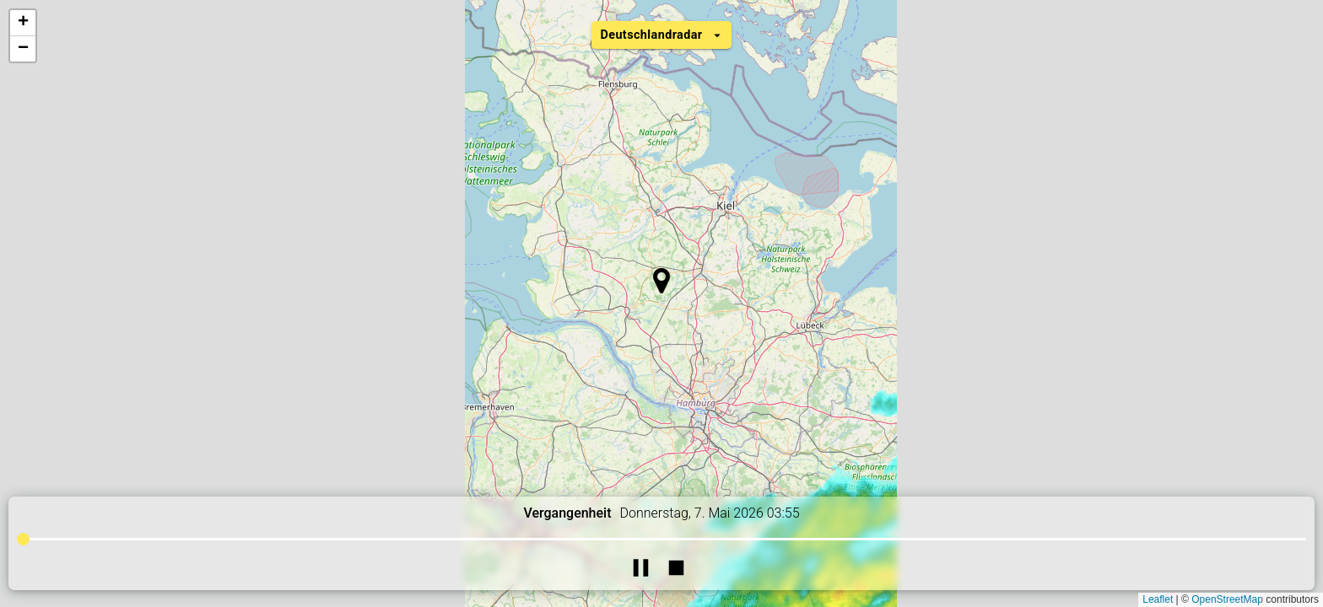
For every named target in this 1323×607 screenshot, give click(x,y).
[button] (661, 280)
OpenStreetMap (1227, 599)
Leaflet (1157, 599)
